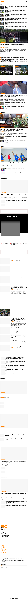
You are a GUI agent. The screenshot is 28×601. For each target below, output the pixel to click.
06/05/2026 (6, 104)
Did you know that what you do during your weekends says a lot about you (14, 194)
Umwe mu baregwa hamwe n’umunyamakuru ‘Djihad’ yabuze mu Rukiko (15, 505)
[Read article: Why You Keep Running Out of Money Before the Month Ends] (3, 370)
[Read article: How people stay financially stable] (5, 330)
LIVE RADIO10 (3, 550)
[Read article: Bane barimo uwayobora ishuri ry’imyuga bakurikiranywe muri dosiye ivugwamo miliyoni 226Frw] (3, 362)
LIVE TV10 (2, 551)
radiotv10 (2, 47)
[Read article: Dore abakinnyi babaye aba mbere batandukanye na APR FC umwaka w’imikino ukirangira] (2, 11)
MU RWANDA (3, 42)
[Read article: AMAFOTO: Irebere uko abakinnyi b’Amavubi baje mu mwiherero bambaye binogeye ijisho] (5, 348)
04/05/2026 (7, 506)
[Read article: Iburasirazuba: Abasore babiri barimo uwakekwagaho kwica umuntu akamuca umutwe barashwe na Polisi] (3, 366)
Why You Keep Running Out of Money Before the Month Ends (14, 369)
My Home (2, 545)
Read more (3, 53)
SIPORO (3, 160)
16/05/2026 (7, 201)
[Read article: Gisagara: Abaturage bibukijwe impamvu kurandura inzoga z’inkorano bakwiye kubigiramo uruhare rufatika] (5, 279)
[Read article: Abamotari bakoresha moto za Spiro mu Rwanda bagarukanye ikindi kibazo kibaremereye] (2, 23)
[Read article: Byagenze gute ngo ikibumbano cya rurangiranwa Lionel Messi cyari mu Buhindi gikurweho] (2, 15)
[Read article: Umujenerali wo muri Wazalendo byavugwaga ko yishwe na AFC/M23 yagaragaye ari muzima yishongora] (5, 269)
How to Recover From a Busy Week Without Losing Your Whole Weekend (15, 200)
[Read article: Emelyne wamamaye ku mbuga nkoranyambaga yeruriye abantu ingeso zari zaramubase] (3, 205)
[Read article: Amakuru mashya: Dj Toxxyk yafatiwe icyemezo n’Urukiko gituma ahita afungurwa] (14, 485)
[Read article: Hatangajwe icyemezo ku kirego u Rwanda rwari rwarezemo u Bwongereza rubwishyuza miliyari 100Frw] (5, 338)
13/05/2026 (7, 367)
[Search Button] (26, 1)
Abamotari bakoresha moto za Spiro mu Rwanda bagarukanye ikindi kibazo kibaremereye (14, 61)
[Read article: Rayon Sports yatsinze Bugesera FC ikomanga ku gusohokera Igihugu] (14, 453)
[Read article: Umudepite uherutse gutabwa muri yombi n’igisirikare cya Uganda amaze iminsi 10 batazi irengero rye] (5, 321)
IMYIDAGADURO (4, 192)
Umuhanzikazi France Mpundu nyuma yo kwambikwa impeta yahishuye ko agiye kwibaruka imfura (19, 287)
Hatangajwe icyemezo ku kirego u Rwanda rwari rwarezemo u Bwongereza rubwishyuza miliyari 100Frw (18, 336)
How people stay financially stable (16, 327)
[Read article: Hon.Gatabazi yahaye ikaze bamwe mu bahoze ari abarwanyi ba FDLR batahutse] (2, 103)
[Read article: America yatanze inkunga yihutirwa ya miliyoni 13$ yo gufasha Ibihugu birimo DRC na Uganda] (2, 435)
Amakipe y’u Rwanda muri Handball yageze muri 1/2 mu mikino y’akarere (14, 162)
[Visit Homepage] (2, 1)
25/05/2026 (16, 269)
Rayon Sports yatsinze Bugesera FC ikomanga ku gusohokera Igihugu (13, 461)
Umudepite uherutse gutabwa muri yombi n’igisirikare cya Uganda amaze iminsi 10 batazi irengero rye (18, 319)
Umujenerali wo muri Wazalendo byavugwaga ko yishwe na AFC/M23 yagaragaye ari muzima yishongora (18, 267)
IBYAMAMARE (4, 491)
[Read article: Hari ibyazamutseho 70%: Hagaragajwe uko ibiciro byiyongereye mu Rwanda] (2, 107)
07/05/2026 (7, 363)
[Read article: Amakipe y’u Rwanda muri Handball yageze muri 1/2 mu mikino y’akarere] (14, 155)
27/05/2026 (6, 138)
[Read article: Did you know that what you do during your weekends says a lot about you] (14, 186)
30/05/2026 (7, 370)
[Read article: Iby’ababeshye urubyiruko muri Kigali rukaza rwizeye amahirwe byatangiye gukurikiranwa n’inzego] (3, 373)
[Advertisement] (14, 211)
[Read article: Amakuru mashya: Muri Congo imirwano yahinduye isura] (14, 421)
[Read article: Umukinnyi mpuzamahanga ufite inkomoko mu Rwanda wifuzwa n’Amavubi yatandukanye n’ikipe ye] (3, 468)
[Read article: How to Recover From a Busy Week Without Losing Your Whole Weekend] (3, 201)
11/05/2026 (6, 108)
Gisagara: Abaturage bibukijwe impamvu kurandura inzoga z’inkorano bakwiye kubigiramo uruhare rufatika (19, 277)
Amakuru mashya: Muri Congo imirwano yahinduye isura (10, 428)
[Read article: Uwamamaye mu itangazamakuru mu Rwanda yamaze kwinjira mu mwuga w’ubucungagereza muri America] (3, 502)
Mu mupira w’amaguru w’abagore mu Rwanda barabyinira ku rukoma (15, 168)
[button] (15, 236)
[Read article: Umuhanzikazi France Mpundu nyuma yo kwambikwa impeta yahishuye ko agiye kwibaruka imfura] (5, 289)
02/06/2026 (6, 8)
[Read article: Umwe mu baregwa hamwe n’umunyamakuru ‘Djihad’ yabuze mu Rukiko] (3, 506)
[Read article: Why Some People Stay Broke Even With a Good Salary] (5, 261)
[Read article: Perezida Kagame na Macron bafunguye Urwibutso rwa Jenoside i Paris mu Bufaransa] (2, 7)
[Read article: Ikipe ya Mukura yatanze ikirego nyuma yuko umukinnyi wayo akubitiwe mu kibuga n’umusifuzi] (3, 472)
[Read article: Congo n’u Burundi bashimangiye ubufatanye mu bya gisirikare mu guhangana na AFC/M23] (2, 439)
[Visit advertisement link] (14, 582)
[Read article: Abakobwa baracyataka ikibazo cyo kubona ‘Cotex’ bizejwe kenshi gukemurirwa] (2, 407)
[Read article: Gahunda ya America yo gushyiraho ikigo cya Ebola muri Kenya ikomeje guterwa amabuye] (2, 141)
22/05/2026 (6, 174)
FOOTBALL (16, 66)
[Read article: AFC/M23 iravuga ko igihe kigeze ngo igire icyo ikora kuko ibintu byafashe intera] (2, 27)
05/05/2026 (16, 260)
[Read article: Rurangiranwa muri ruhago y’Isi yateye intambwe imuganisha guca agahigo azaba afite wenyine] (3, 173)
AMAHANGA (2, 127)
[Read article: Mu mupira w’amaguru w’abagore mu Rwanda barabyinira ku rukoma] (3, 169)
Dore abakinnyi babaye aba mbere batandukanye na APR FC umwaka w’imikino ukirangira (21, 71)
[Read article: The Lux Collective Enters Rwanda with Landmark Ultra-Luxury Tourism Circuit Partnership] (13, 387)
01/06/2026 (16, 347)
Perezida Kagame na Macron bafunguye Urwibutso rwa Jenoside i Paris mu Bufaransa (6, 71)
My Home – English (3, 552)
